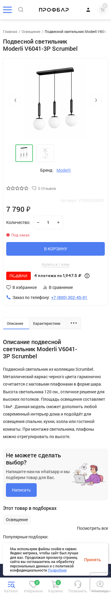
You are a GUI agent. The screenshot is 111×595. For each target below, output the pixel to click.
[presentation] (15, 100)
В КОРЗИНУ (55, 249)
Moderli (64, 170)
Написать (21, 490)
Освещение (17, 520)
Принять (92, 559)
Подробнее (57, 570)
